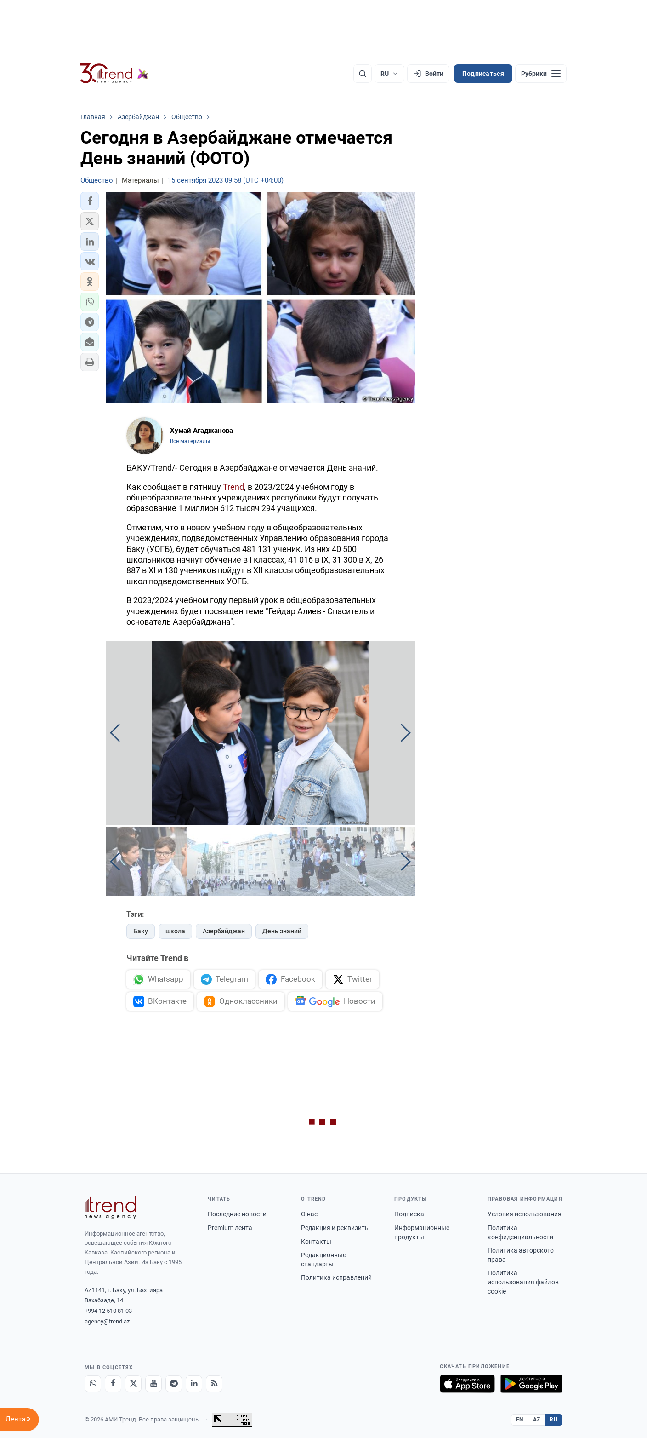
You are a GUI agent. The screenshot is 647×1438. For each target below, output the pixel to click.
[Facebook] (113, 1383)
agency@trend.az (107, 1321)
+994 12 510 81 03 (108, 1310)
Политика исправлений (336, 1277)
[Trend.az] (114, 73)
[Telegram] (173, 1383)
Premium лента (230, 1227)
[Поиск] (362, 73)
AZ (536, 1419)
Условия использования (525, 1214)
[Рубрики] (541, 73)
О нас (309, 1214)
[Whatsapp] (93, 1383)
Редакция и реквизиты (335, 1227)
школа (175, 931)
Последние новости (237, 1214)
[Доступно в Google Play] (531, 1384)
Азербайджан (224, 931)
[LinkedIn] (194, 1383)
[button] (89, 201)
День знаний (281, 931)
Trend (233, 487)
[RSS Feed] (214, 1383)
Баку (140, 931)
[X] (133, 1383)
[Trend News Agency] (110, 1207)
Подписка (409, 1214)
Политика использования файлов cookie (523, 1281)
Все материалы (190, 441)
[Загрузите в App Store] (467, 1384)
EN (519, 1419)
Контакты (316, 1241)
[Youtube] (153, 1383)
